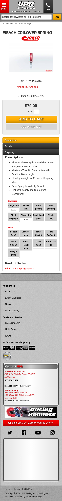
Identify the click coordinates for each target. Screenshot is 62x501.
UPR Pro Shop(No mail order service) (15, 391)
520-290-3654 (11, 380)
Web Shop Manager (34, 497)
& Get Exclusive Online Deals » (30, 422)
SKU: (23, 81)
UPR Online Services (14, 371)
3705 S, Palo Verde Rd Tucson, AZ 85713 (19, 374)
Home (5, 23)
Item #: (25, 96)
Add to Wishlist (31, 126)
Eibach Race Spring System (19, 268)
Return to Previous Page (20, 23)
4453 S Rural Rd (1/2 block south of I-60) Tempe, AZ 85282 (19, 396)
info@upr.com (9, 377)
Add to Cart (31, 119)
